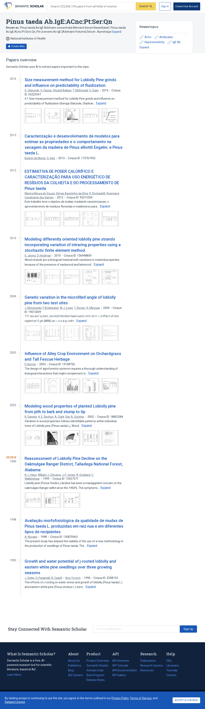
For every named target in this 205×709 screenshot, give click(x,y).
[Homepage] (23, 6)
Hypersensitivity (152, 42)
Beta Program (95, 675)
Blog (72, 670)
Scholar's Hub (95, 670)
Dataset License (15, 702)
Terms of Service (141, 698)
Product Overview (97, 660)
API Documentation (124, 670)
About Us (74, 660)
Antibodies (163, 37)
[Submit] (146, 6)
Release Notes (95, 680)
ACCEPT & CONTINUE (186, 700)
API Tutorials (120, 665)
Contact (171, 675)
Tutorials (171, 670)
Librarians (172, 665)
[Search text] (91, 6)
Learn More (14, 674)
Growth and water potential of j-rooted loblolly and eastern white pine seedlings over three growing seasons (70, 567)
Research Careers (151, 665)
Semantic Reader (97, 665)
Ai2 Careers (75, 675)
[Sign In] (165, 6)
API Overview (120, 660)
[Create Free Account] (186, 6)
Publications (148, 660)
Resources (147, 670)
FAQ (169, 660)
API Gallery (119, 675)
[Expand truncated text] (101, 103)
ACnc (145, 37)
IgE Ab (174, 42)
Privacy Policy (120, 698)
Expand (116, 31)
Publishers (74, 665)
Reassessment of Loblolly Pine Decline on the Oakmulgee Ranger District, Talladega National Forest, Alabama (74, 464)
